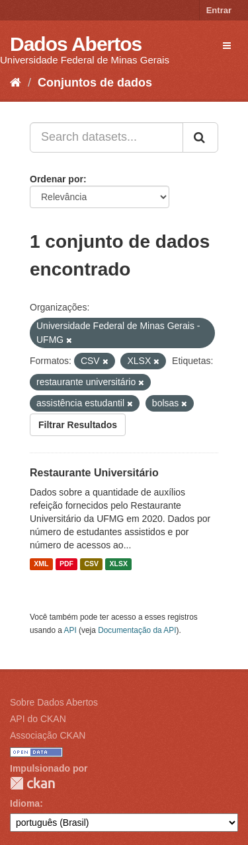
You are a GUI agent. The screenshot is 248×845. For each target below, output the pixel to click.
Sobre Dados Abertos (54, 702)
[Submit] (200, 137)
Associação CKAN (47, 735)
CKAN (32, 783)
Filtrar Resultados (77, 425)
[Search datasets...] (106, 137)
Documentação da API (137, 630)
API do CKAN (38, 719)
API (70, 630)
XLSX (119, 564)
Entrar (218, 10)
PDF (66, 564)
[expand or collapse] (227, 45)
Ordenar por (56, 179)
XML (41, 564)
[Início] (15, 82)
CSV (91, 564)
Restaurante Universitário (94, 472)
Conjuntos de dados (95, 82)
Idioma (25, 803)
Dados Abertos (76, 44)
